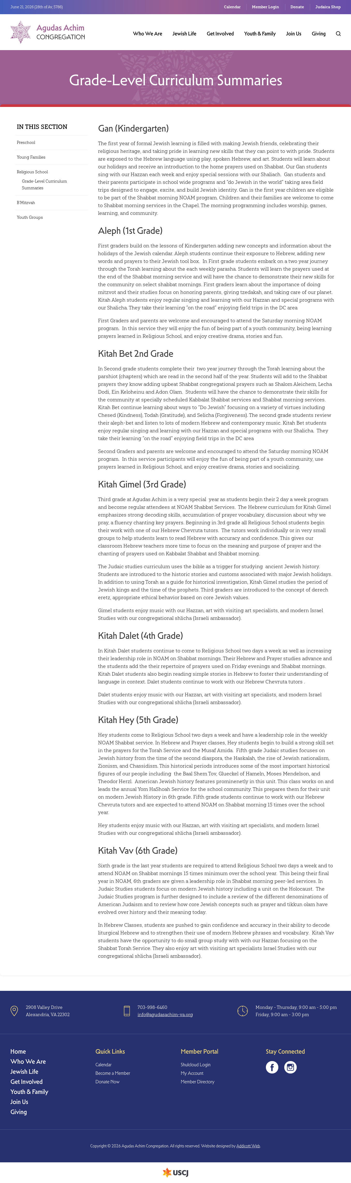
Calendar (232, 7)
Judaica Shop (328, 7)
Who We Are (147, 33)
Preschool (26, 142)
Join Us (293, 33)
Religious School (32, 171)
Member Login (265, 7)
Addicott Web (248, 1145)
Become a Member (112, 1073)
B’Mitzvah (26, 202)
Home (18, 1051)
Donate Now (107, 1081)
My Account (192, 1073)
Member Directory (197, 1081)
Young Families (31, 157)
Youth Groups (30, 217)
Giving (319, 33)
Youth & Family (260, 33)
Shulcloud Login (196, 1064)
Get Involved (220, 33)
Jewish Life (184, 33)
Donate (297, 7)
